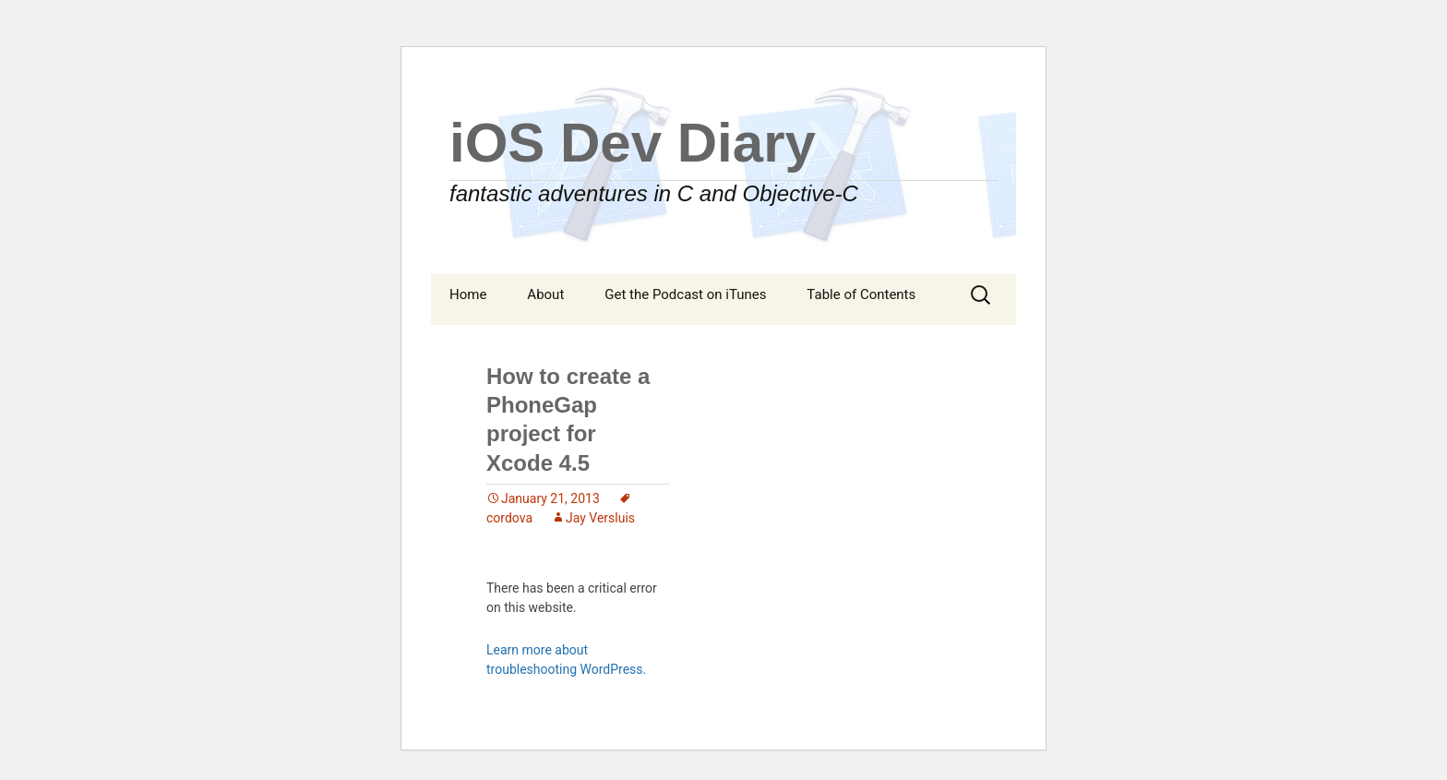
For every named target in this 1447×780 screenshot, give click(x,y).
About (545, 294)
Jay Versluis (600, 517)
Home (467, 294)
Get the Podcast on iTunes (685, 294)
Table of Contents (861, 294)
